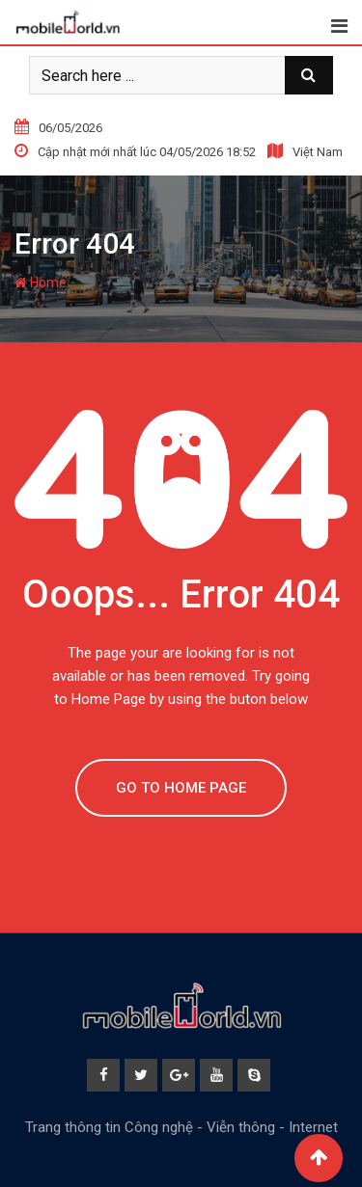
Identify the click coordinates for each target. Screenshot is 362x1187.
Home (40, 282)
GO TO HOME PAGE (181, 787)
